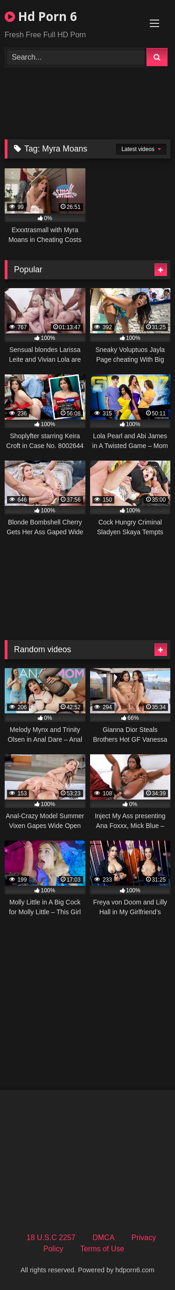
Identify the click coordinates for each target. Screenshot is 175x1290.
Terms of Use (102, 1249)
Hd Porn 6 (41, 16)
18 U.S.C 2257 (51, 1238)
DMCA (103, 1238)
